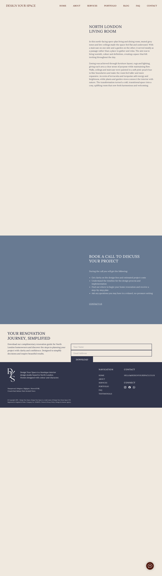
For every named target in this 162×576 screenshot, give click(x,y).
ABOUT (76, 5)
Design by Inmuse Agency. (63, 402)
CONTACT (152, 5)
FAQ (138, 5)
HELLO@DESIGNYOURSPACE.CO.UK (139, 375)
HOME (62, 5)
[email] (111, 353)
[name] (111, 347)
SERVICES (92, 5)
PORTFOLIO (110, 5)
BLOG (126, 5)
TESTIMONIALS (105, 394)
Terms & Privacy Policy (48, 402)
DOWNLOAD (82, 359)
